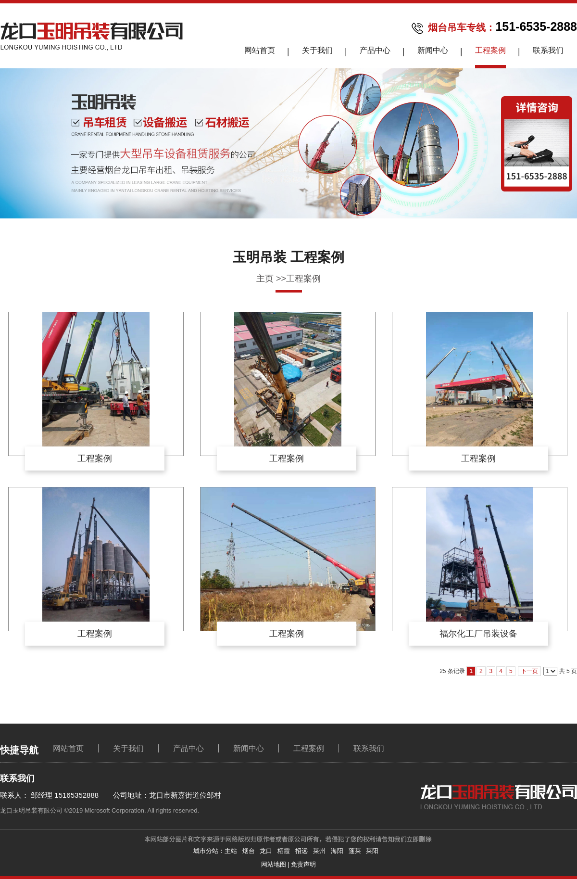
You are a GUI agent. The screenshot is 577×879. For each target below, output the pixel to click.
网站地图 (273, 864)
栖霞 (283, 850)
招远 (301, 850)
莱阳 (372, 850)
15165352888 (75, 795)
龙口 (266, 850)
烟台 (248, 850)
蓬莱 (355, 850)
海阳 (337, 850)
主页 (265, 278)
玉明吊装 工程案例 (288, 257)
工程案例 (303, 278)
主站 (231, 850)
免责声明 (303, 864)
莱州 (319, 850)
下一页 (529, 671)
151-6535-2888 (536, 26)
